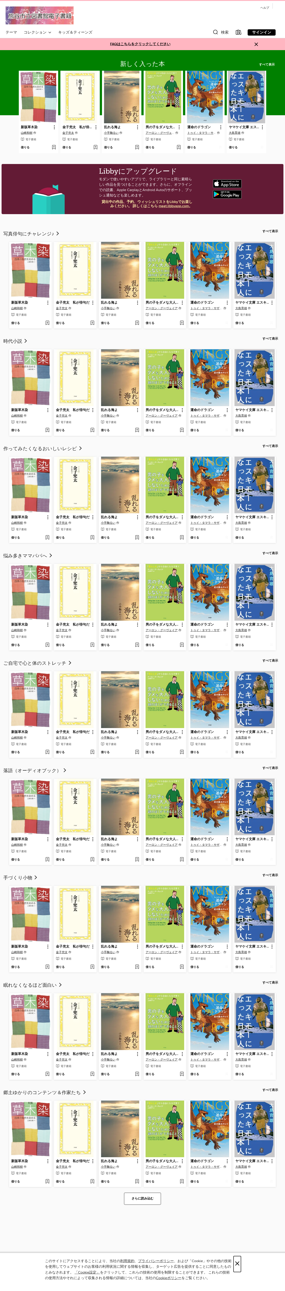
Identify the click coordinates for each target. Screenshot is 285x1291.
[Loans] (238, 33)
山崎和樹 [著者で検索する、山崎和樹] (26, 133)
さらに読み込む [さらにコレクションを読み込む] (142, 1199)
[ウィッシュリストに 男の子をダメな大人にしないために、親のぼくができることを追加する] (178, 148)
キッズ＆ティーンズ (75, 32)
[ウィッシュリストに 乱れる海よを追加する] (137, 148)
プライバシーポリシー (156, 1261)
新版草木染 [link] (29, 127)
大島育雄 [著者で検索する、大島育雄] (234, 133)
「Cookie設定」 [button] (87, 1272)
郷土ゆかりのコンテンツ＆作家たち (45, 1093)
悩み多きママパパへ (28, 556)
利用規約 (127, 1261)
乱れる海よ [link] (112, 127)
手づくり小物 (20, 878)
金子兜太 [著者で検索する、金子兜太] (68, 133)
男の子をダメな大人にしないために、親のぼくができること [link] (161, 127)
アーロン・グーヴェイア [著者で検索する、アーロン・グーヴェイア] (160, 133)
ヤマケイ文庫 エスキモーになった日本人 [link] (244, 127)
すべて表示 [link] (267, 65)
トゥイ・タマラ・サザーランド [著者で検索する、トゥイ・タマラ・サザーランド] (201, 133)
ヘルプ (264, 8)
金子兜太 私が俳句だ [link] (78, 127)
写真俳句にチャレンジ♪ (31, 234)
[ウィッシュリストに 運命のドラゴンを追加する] (220, 148)
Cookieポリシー (168, 1278)
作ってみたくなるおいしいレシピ (43, 449)
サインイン (261, 32)
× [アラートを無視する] (256, 44)
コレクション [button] (37, 32)
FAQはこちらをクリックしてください (140, 44)
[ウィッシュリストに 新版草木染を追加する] (54, 148)
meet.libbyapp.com (174, 206)
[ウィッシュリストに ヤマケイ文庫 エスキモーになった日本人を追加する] (262, 148)
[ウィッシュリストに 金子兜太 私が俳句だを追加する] (95, 148)
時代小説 (15, 341)
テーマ (11, 32)
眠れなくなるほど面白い (33, 985)
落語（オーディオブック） (35, 771)
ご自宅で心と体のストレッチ (37, 663)
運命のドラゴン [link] (199, 127)
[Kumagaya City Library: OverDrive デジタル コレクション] (39, 16)
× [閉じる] (237, 1264)
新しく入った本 (142, 64)
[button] (220, 33)
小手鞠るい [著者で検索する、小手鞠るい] (111, 133)
